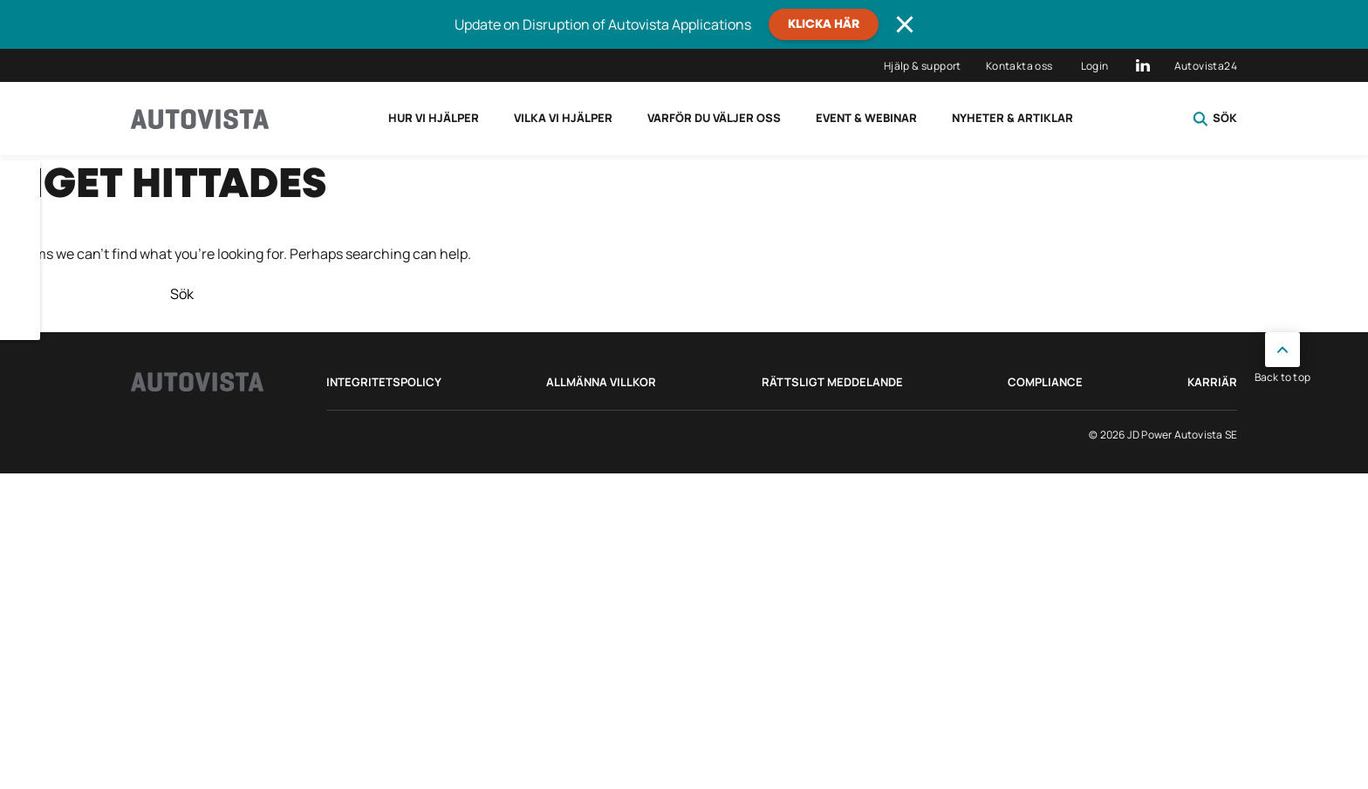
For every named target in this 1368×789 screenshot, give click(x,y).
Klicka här (823, 24)
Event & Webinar (866, 118)
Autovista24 (1205, 65)
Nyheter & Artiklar (1012, 118)
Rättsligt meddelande (832, 382)
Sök (1215, 118)
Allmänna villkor (601, 382)
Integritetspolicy (383, 382)
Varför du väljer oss (714, 118)
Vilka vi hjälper (563, 118)
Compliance (1045, 382)
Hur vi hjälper (433, 118)
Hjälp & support (922, 65)
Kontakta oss (1019, 65)
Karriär (1212, 382)
